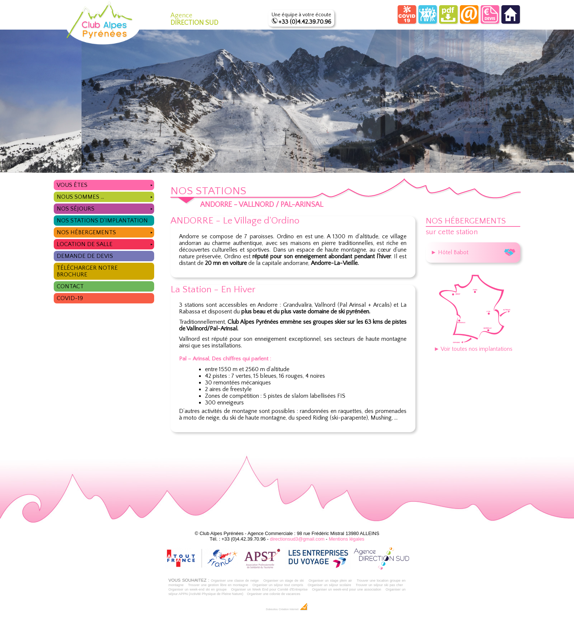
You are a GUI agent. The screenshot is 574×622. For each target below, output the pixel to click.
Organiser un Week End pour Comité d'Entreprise (269, 589)
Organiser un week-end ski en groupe (198, 589)
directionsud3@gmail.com (297, 539)
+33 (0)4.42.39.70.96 (304, 22)
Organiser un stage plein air (330, 580)
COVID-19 (70, 298)
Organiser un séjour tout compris (277, 585)
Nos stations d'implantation (102, 220)
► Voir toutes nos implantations (473, 345)
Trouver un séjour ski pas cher (379, 585)
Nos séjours (105, 208)
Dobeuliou (272, 609)
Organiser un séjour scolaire (329, 585)
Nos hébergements (105, 231)
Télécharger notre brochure (87, 271)
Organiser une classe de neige (235, 580)
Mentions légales (346, 539)
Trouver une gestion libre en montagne (218, 585)
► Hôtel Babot (473, 252)
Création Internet (293, 609)
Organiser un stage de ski (283, 580)
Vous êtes (105, 184)
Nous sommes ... (105, 196)
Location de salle (105, 243)
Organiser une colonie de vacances (273, 594)
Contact (70, 286)
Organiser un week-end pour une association (346, 589)
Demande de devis (85, 256)
